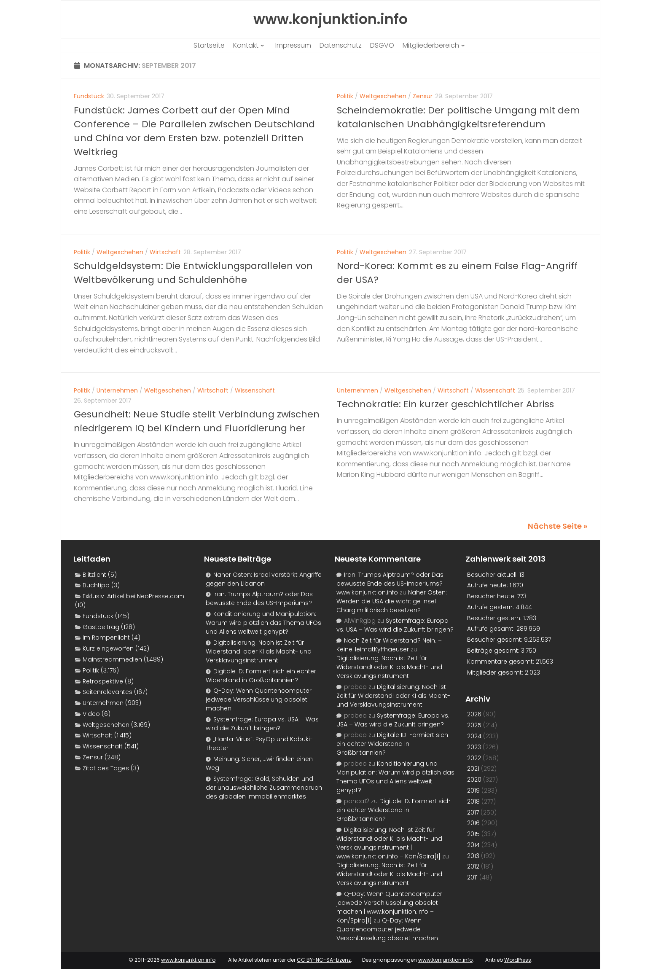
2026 (474, 714)
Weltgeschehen (383, 96)
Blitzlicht (94, 574)
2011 (472, 877)
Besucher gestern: (495, 618)
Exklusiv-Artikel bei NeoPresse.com (133, 596)
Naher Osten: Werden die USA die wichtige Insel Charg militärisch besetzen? (391, 601)
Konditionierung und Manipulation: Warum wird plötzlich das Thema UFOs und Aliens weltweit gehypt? (263, 623)
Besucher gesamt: (495, 639)
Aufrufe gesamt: (491, 628)
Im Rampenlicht (106, 637)
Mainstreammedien (112, 659)
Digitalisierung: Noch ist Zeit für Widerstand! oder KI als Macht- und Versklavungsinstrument (259, 651)
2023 (474, 747)
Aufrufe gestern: (491, 607)
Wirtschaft (165, 252)
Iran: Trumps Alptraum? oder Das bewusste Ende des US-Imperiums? (259, 598)
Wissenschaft (255, 390)
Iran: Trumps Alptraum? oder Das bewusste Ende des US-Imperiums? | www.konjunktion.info (391, 583)
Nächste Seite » (557, 526)
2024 (474, 736)
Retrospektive (103, 681)
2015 (473, 834)
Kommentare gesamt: (501, 661)
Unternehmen (117, 390)
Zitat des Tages (106, 768)
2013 (473, 856)
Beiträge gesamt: (494, 650)
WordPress (517, 959)
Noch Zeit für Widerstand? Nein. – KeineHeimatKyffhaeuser (389, 645)
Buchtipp (96, 585)
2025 (474, 725)
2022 (474, 758)
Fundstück (89, 96)
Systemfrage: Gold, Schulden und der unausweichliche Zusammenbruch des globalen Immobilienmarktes (264, 788)
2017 (473, 812)
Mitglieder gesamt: (496, 672)
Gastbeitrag (101, 627)
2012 (473, 866)
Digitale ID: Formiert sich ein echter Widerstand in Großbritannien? (261, 675)
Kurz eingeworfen (108, 648)
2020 (474, 779)
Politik (345, 96)
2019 (473, 790)
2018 (473, 801)
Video (91, 714)
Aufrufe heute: (488, 585)
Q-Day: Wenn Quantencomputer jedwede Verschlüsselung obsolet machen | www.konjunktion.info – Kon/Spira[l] (389, 907)
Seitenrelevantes (107, 692)
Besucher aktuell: (493, 574)
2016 (473, 823)
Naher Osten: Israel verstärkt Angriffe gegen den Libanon (264, 579)
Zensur (423, 96)
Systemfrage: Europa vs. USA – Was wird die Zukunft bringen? (262, 723)
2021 (473, 768)
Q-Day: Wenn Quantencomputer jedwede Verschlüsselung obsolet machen (259, 699)
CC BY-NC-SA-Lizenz (324, 959)
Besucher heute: (492, 596)
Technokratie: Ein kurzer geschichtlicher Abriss (445, 404)
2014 (473, 845)
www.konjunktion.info (188, 959)
